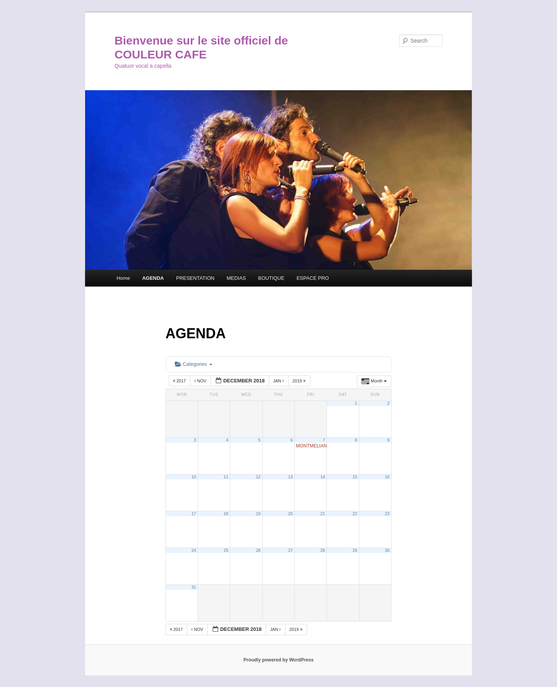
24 (193, 550)
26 (258, 550)
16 (387, 477)
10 (193, 477)
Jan (279, 381)
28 (322, 550)
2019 (299, 381)
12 (258, 477)
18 (226, 513)
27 (290, 550)
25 (226, 550)
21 (322, 513)
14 (322, 477)
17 (193, 513)
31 (193, 587)
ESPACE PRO (313, 278)
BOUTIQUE (271, 278)
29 (355, 550)
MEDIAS (236, 278)
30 (387, 550)
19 (258, 513)
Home (123, 278)
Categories (193, 364)
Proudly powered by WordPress (278, 660)
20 (290, 513)
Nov (200, 381)
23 (387, 513)
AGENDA (153, 278)
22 (355, 513)
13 (290, 477)
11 (226, 477)
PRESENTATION (195, 278)
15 (355, 477)
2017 (180, 381)
